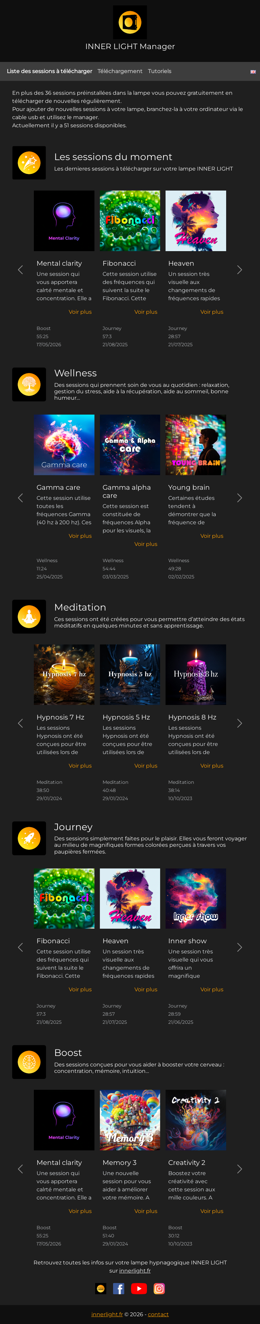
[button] (80, 312)
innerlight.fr (135, 1270)
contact (158, 1314)
